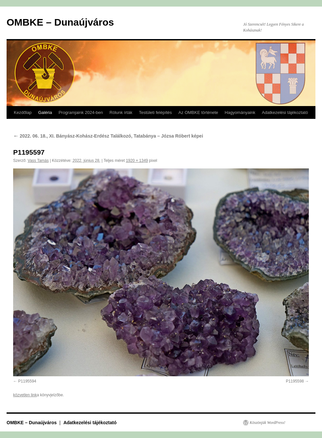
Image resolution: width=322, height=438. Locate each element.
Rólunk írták (120, 112)
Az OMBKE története (198, 112)
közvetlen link (25, 395)
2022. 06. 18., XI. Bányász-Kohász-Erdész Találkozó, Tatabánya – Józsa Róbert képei (108, 136)
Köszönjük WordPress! (267, 422)
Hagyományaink (240, 112)
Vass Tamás (38, 160)
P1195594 (27, 381)
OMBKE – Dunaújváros (60, 22)
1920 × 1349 (137, 160)
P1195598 (295, 381)
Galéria (45, 112)
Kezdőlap (23, 112)
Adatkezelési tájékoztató (285, 112)
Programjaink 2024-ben (80, 112)
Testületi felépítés (155, 112)
